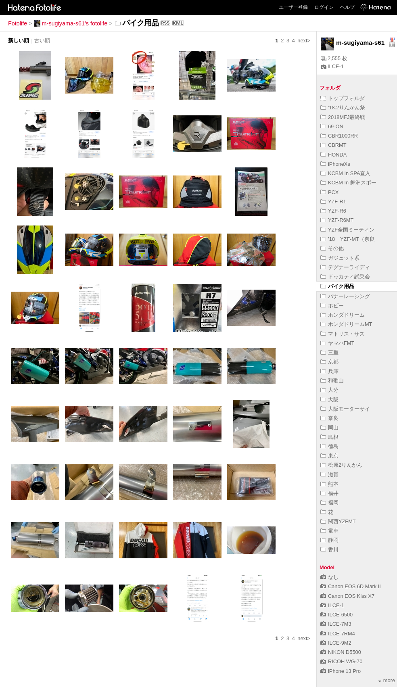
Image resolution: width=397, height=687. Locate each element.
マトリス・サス (342, 334)
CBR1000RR (339, 136)
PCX (329, 192)
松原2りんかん (341, 465)
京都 (329, 362)
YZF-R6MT (336, 220)
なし (329, 577)
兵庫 (329, 371)
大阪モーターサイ (345, 409)
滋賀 (329, 475)
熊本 (329, 484)
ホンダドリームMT (346, 324)
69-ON (331, 126)
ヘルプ (347, 7)
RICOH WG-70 (341, 661)
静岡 (329, 540)
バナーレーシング (345, 296)
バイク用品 (337, 286)
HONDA (333, 155)
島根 (329, 437)
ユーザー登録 (293, 7)
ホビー (332, 306)
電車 (329, 531)
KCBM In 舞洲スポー (348, 183)
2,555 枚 (334, 58)
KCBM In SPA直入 (345, 173)
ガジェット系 (339, 258)
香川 (329, 550)
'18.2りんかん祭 (342, 107)
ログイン (324, 7)
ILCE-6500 (336, 615)
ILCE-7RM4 (337, 634)
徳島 (329, 446)
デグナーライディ (345, 267)
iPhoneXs (335, 164)
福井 (329, 493)
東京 (329, 456)
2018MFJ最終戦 (342, 117)
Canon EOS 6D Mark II (350, 586)
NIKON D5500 (340, 652)
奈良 (329, 418)
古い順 (42, 41)
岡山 (329, 427)
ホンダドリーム (342, 315)
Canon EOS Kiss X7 (347, 596)
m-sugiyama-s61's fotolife (71, 23)
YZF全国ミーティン (347, 230)
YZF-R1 (333, 201)
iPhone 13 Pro (340, 671)
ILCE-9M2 (335, 643)
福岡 (329, 502)
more (386, 680)
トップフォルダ (342, 98)
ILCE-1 (332, 66)
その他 (332, 248)
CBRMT (333, 145)
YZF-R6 (333, 211)
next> (303, 41)
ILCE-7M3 (335, 624)
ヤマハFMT (337, 343)
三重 (329, 352)
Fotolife (17, 23)
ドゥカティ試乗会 (345, 277)
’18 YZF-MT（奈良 (347, 239)
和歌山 (332, 381)
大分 (329, 390)
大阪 (329, 400)
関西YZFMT (338, 521)
